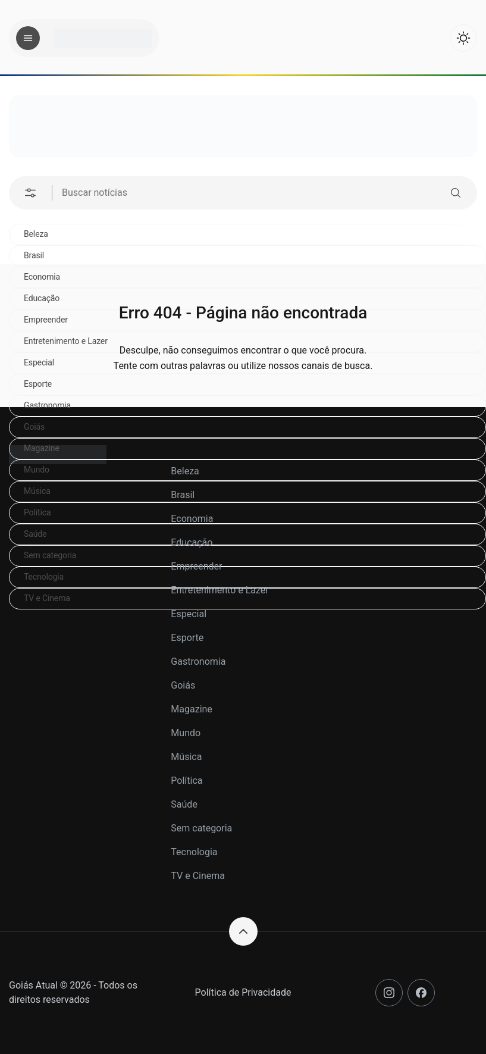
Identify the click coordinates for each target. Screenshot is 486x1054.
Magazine (191, 709)
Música (186, 756)
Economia (192, 518)
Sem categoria (201, 828)
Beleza (36, 234)
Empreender (196, 566)
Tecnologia (194, 852)
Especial (188, 614)
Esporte (187, 637)
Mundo (185, 733)
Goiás (34, 426)
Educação (191, 542)
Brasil (34, 255)
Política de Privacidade (243, 992)
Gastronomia (47, 405)
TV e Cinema (198, 875)
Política (186, 780)
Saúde (184, 804)
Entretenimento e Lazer (219, 590)
